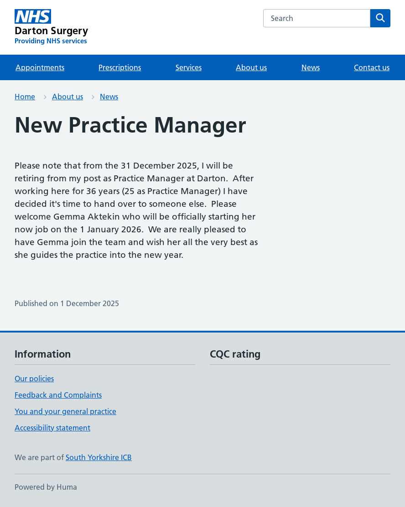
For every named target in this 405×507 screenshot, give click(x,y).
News (310, 67)
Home (25, 96)
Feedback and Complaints (58, 394)
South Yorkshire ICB (99, 457)
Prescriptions (120, 67)
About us (251, 67)
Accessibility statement (52, 427)
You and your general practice (65, 411)
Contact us (371, 67)
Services (189, 67)
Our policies (34, 378)
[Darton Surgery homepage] (51, 27)
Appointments (40, 67)
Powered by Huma (46, 487)
